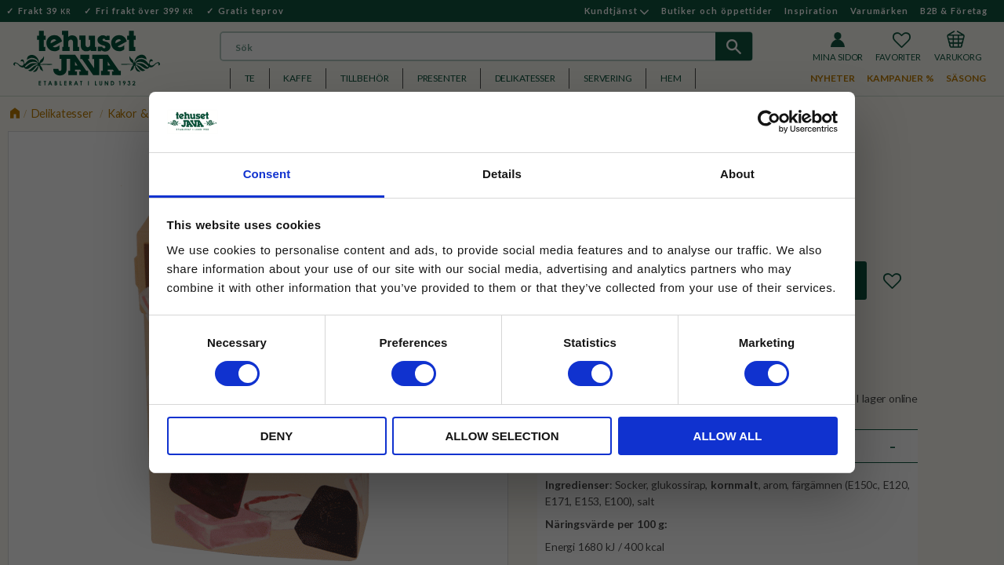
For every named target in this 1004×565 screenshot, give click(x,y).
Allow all (727, 436)
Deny (276, 436)
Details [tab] (502, 173)
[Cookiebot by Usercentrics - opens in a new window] (769, 121)
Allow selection (502, 436)
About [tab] (737, 173)
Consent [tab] (267, 173)
